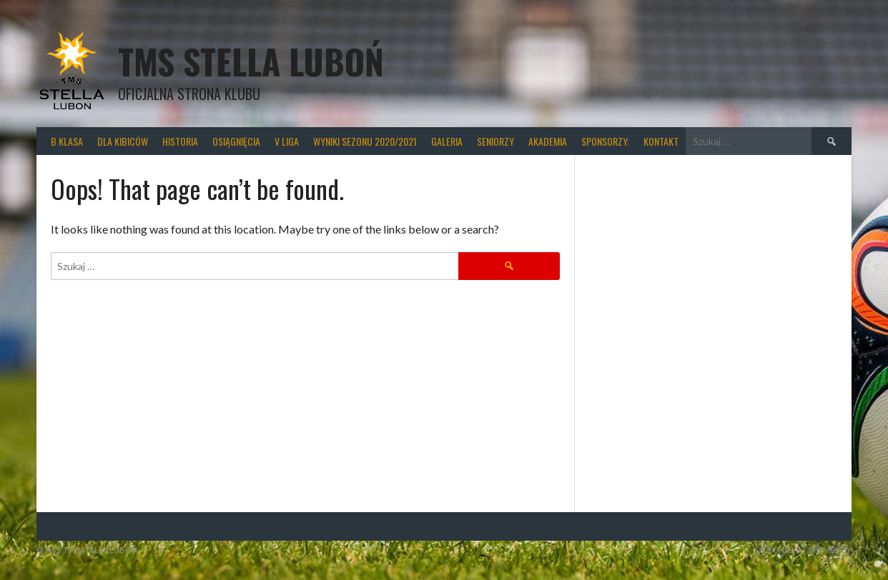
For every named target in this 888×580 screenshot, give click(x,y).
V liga (287, 141)
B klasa (67, 141)
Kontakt (661, 141)
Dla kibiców (122, 141)
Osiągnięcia (236, 141)
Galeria (447, 141)
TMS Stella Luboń (251, 61)
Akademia (547, 141)
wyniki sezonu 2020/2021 (365, 141)
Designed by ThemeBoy (804, 549)
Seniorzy (495, 141)
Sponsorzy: (605, 141)
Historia (180, 141)
